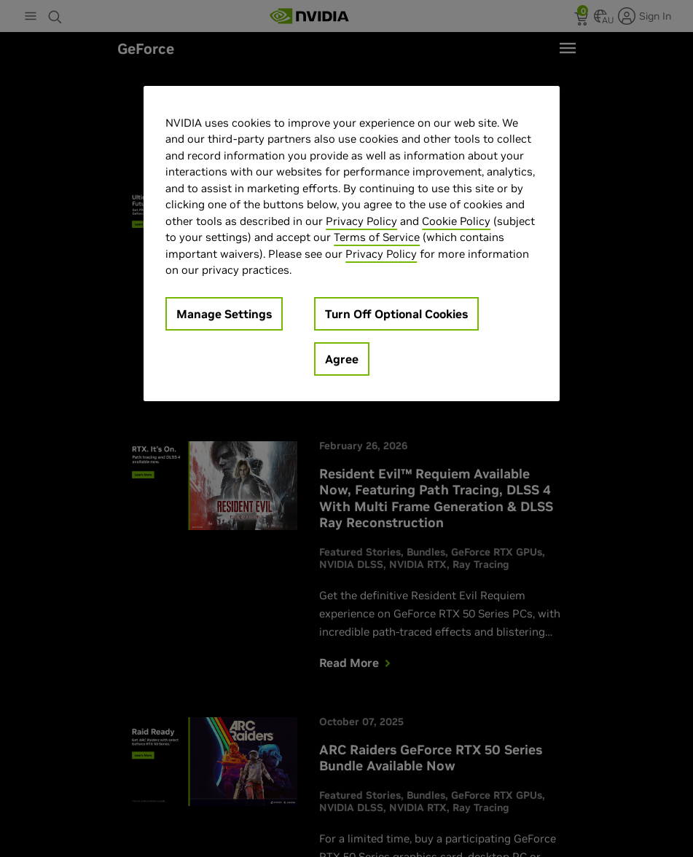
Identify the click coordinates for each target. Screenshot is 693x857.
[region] (352, 243)
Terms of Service (377, 237)
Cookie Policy (456, 221)
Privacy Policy (361, 221)
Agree (342, 359)
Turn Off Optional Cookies (396, 314)
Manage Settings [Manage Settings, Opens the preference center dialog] (224, 314)
